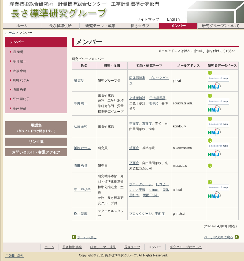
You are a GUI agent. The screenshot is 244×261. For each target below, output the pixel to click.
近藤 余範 (80, 126)
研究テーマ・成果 (100, 26)
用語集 (36, 127)
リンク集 (36, 141)
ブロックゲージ (140, 184)
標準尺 (153, 103)
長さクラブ (140, 26)
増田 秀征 (80, 166)
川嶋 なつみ (82, 148)
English (173, 19)
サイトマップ (148, 19)
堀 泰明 (79, 80)
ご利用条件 (14, 256)
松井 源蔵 (80, 213)
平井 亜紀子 (82, 190)
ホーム (22, 26)
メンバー (178, 26)
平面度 (134, 124)
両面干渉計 (151, 195)
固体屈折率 (137, 78)
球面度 (134, 148)
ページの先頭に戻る (218, 237)
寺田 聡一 (80, 103)
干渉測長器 (157, 98)
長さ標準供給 (60, 26)
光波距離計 (137, 98)
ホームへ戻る (87, 237)
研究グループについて (220, 26)
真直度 (147, 124)
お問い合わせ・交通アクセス (36, 152)
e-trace (154, 190)
